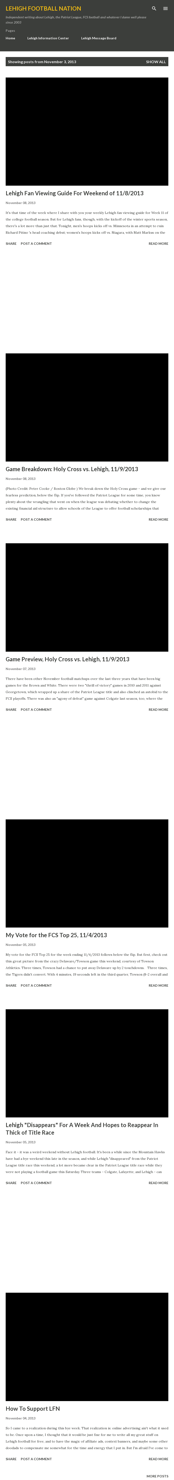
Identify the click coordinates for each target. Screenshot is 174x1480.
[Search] (154, 8)
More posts (157, 1476)
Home (10, 38)
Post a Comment (36, 243)
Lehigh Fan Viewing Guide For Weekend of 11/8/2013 (75, 193)
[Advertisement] (87, 300)
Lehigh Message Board (98, 38)
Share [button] (11, 243)
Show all (156, 61)
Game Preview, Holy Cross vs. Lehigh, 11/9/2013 (67, 659)
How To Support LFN (33, 1408)
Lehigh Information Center (48, 38)
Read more (158, 243)
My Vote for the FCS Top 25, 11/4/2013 (56, 935)
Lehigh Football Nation (43, 8)
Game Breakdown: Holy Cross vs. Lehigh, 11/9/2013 (72, 469)
